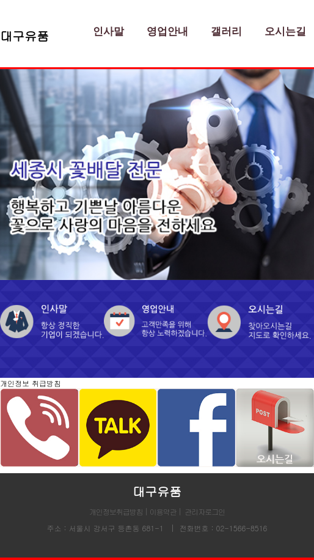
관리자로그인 (204, 511)
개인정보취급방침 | (119, 511)
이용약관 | (165, 511)
